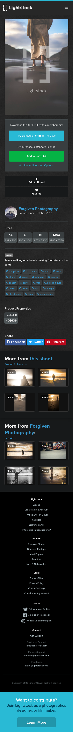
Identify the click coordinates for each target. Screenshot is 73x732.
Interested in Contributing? (36, 529)
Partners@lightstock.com (36, 655)
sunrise (53, 277)
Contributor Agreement (36, 593)
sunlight (48, 288)
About (36, 504)
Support (36, 519)
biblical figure (52, 282)
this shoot (41, 358)
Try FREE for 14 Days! (37, 514)
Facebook (15, 342)
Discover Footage (36, 549)
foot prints (30, 271)
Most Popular (36, 554)
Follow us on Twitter (39, 609)
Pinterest (55, 342)
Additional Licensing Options (36, 165)
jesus (57, 271)
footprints (12, 271)
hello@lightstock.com (36, 665)
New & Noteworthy (36, 564)
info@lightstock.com (36, 645)
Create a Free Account (36, 509)
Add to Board (36, 181)
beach (23, 277)
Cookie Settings (36, 588)
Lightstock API (36, 524)
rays (35, 288)
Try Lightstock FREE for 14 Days (37, 136)
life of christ (13, 294)
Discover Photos (36, 544)
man (36, 282)
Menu (67, 8)
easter (24, 282)
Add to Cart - (36, 156)
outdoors (38, 277)
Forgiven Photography (38, 209)
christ (45, 271)
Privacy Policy (36, 583)
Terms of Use (37, 578)
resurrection (45, 294)
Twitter (36, 342)
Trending (36, 559)
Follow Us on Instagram (39, 620)
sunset (11, 282)
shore (10, 277)
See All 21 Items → (16, 364)
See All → (11, 438)
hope (29, 294)
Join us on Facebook (39, 614)
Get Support (36, 635)
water (23, 288)
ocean (10, 288)
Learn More (36, 722)
